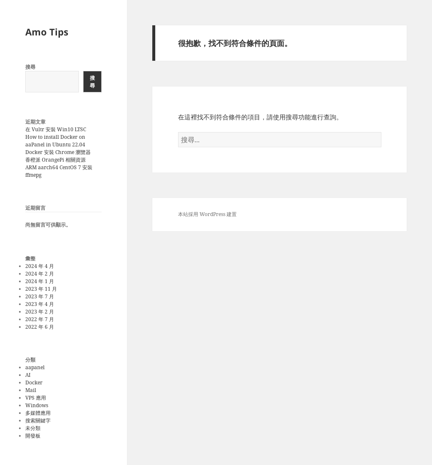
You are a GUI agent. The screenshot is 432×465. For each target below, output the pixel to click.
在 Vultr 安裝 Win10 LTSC (55, 129)
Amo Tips (46, 31)
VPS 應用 (35, 397)
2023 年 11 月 (41, 288)
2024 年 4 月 (39, 266)
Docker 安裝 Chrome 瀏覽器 (58, 152)
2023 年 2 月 (39, 311)
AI (27, 374)
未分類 (32, 428)
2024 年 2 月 (39, 273)
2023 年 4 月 (39, 304)
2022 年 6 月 (39, 326)
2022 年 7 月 (39, 319)
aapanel (35, 367)
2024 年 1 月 (39, 281)
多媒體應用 (38, 412)
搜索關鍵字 (38, 420)
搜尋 (30, 66)
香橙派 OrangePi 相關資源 (55, 159)
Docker (34, 382)
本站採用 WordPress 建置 (207, 214)
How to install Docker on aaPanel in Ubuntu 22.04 (55, 140)
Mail (30, 390)
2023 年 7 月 (39, 296)
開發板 (32, 435)
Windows (36, 405)
